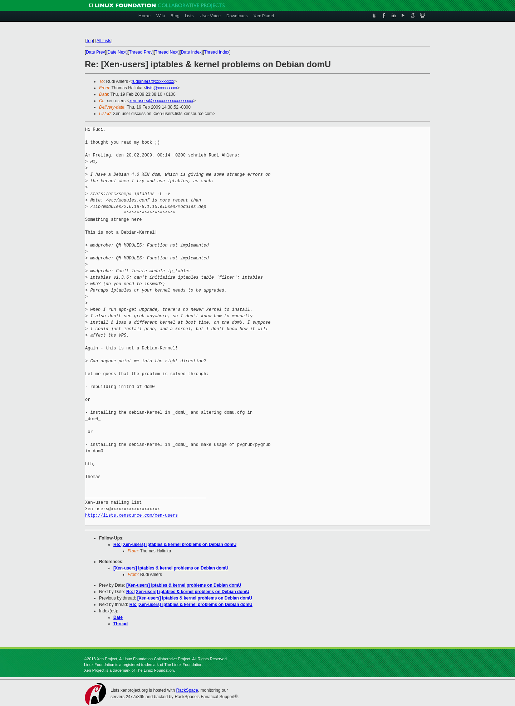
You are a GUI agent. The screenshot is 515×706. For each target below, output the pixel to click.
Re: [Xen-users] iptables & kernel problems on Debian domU (174, 544)
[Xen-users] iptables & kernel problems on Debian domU (170, 568)
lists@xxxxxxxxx (161, 87)
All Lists (104, 40)
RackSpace (187, 690)
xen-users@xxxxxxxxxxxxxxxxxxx (161, 100)
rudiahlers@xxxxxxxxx (153, 81)
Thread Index (217, 52)
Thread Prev (140, 52)
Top (89, 40)
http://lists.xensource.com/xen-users (131, 515)
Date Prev (95, 52)
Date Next (116, 52)
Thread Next (166, 52)
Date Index (191, 52)
